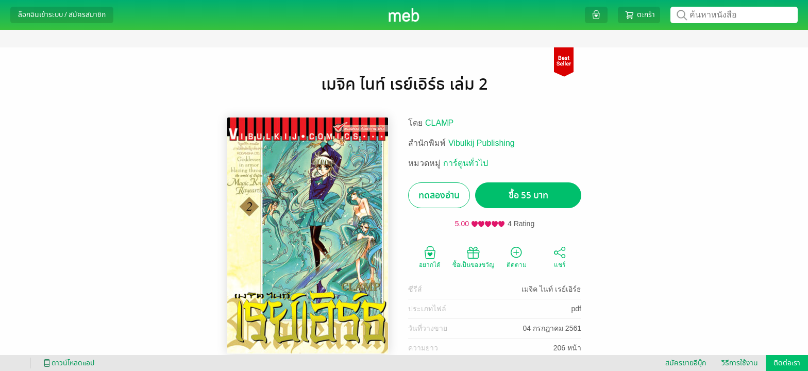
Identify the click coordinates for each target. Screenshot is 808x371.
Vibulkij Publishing (481, 143)
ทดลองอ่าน (439, 196)
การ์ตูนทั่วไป (465, 163)
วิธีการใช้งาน (739, 363)
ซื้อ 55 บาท (528, 196)
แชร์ (559, 256)
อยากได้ (430, 256)
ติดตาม (517, 256)
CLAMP (439, 123)
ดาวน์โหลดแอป (67, 363)
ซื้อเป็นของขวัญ (473, 256)
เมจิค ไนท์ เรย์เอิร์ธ (551, 289)
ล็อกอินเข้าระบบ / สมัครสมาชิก (62, 14)
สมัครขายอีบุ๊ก (685, 363)
